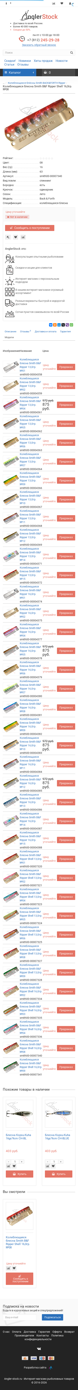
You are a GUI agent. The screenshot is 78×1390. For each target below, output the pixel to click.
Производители (25, 1335)
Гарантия (65, 331)
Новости (61, 61)
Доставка (30, 1331)
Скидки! (10, 61)
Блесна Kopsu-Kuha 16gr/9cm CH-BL (18, 1136)
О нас (6, 1331)
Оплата (17, 1331)
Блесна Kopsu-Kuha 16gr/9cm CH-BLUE (57, 1136)
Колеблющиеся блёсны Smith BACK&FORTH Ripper (36, 82)
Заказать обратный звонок (39, 44)
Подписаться (52, 1317)
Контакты (42, 1335)
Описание (10, 331)
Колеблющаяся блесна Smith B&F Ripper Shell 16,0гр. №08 (18, 1242)
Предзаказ (66, 366)
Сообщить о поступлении (30, 228)
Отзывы (23, 64)
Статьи (9, 64)
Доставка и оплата (45, 331)
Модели (9, 337)
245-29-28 (43, 40)
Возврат (69, 1331)
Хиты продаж (43, 61)
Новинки (25, 61)
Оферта (57, 1331)
